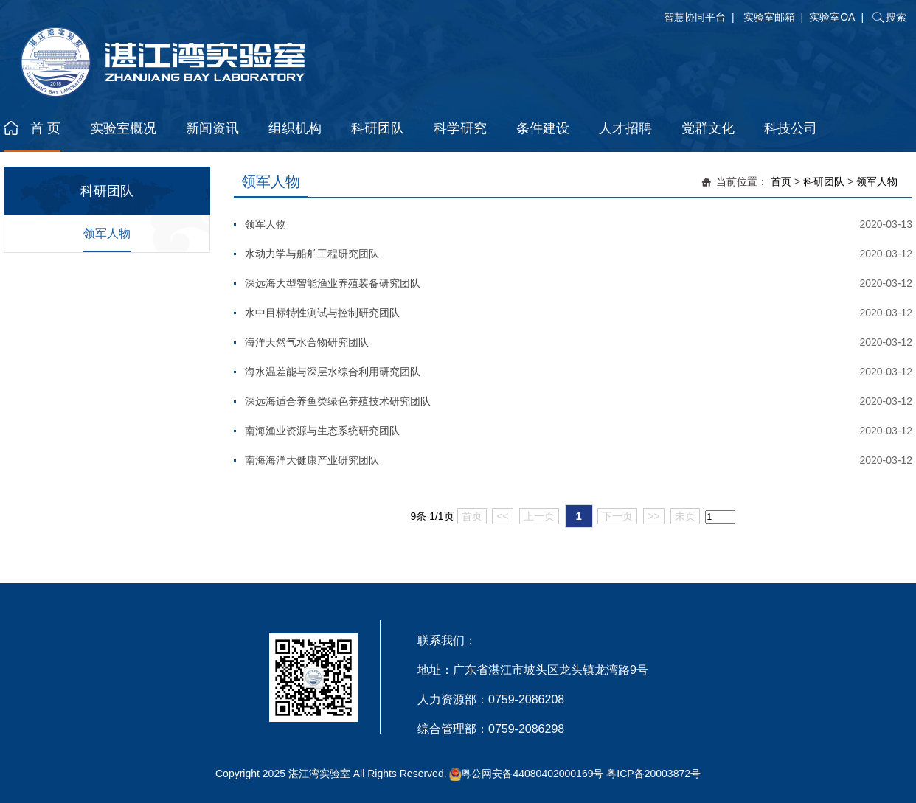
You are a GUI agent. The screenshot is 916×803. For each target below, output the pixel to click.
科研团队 (377, 128)
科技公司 (790, 128)
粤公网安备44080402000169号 (532, 773)
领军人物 (107, 233)
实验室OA (832, 17)
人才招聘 (625, 128)
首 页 (45, 128)
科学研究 (460, 128)
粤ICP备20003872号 (653, 773)
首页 (781, 181)
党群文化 (708, 128)
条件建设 (542, 128)
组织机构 (295, 128)
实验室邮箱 (769, 17)
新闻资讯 (212, 128)
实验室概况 (123, 128)
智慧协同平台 (695, 17)
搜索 (896, 17)
